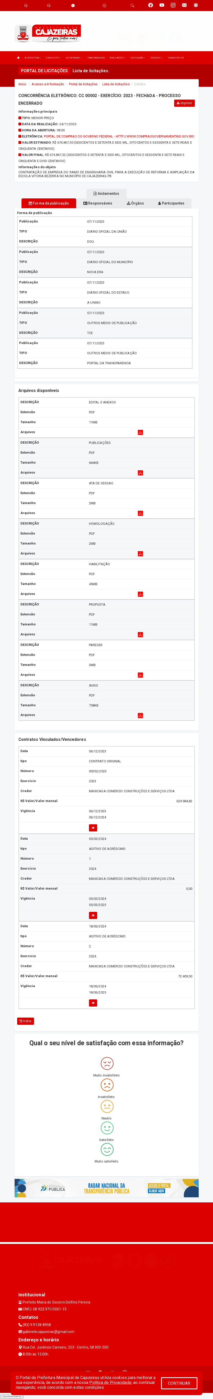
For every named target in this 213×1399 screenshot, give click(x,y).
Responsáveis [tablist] (97, 203)
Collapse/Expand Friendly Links (11, 1396)
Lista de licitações (116, 84)
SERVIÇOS (156, 58)
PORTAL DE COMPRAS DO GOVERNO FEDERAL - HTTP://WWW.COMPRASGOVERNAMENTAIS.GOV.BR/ (119, 136)
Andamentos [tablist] (106, 193)
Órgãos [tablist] (135, 203)
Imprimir (184, 103)
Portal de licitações (83, 84)
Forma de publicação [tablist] (49, 203)
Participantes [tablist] (171, 203)
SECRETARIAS (74, 58)
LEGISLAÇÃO (137, 58)
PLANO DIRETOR (176, 58)
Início (22, 84)
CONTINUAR (179, 1383)
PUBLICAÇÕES (117, 58)
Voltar (26, 1021)
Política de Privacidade (110, 1382)
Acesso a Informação (48, 84)
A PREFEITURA (33, 58)
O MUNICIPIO (53, 58)
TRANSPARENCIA (96, 58)
